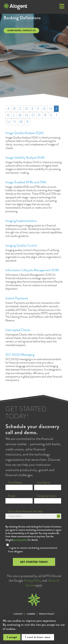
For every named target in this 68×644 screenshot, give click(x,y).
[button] (61, 6)
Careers (31, 614)
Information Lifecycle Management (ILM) (32, 270)
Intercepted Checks (17, 329)
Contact (18, 614)
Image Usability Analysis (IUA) (25, 157)
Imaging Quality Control (21, 245)
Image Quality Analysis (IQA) (24, 132)
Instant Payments (16, 298)
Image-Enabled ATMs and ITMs (25, 182)
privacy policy (20, 540)
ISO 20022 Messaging (19, 354)
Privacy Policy (33, 580)
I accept (12, 637)
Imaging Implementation (21, 220)
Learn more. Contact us (21, 30)
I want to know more (37, 637)
